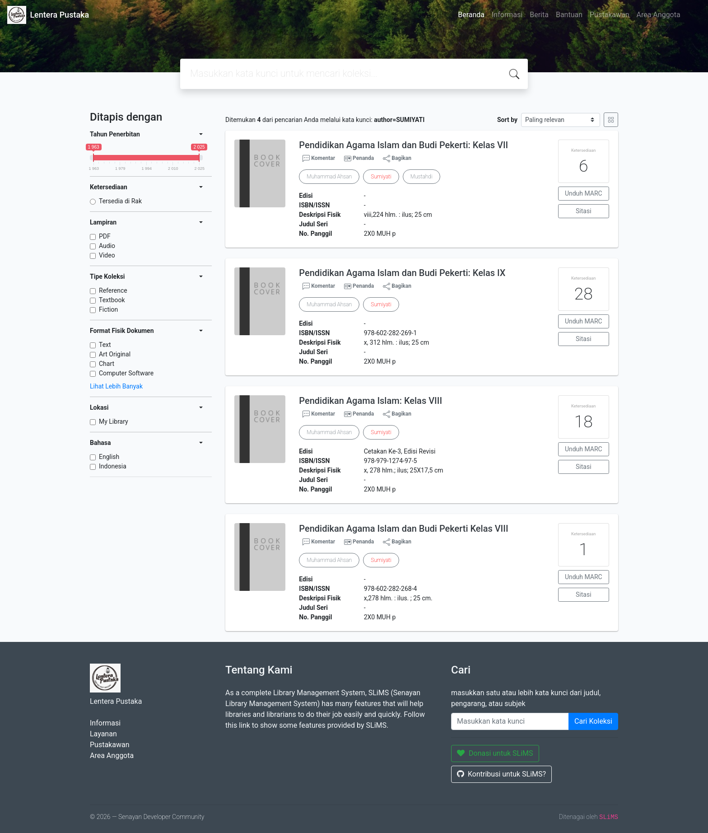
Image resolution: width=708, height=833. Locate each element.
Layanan (103, 734)
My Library (113, 421)
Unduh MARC (583, 193)
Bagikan (397, 158)
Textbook (112, 300)
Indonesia (112, 466)
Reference (113, 290)
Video (107, 255)
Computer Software (126, 373)
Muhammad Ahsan (329, 176)
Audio (107, 245)
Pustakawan (609, 14)
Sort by (507, 119)
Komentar (319, 158)
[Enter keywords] (510, 721)
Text (105, 344)
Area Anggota (658, 14)
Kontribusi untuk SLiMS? (501, 774)
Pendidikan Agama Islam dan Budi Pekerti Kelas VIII (403, 528)
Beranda (471, 14)
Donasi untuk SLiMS (495, 753)
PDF (105, 236)
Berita (539, 14)
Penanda (363, 158)
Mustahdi (421, 176)
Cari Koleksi (593, 721)
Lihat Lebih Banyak (116, 386)
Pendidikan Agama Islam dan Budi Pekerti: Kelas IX (402, 272)
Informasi (507, 14)
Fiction (108, 309)
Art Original (114, 354)
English (109, 456)
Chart (106, 363)
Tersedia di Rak (120, 201)
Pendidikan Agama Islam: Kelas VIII (370, 400)
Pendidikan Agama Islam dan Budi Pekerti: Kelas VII (403, 145)
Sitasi (584, 211)
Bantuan (569, 14)
